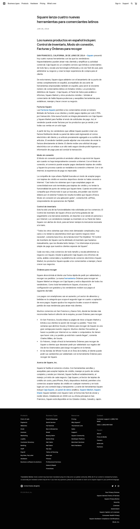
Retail (48, 432)
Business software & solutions (31, 462)
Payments (24, 422)
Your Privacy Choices (112, 492)
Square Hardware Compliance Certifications (104, 518)
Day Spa (48, 449)
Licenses (116, 505)
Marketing (24, 435)
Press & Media (102, 437)
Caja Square (48, 390)
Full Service (50, 425)
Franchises (50, 468)
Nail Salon (49, 445)
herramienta (69, 278)
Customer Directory (27, 442)
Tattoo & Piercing (52, 452)
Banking (23, 445)
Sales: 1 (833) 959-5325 (104, 425)
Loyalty (23, 439)
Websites (24, 425)
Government (115, 509)
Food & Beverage (52, 419)
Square (90, 55)
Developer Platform (78, 439)
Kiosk (22, 429)
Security (116, 502)
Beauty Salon (50, 435)
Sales (73, 429)
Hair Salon (49, 442)
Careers (99, 440)
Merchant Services (77, 442)
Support (74, 432)
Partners (100, 447)
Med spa (49, 455)
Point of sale (25, 419)
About (99, 433)
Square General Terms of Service (108, 495)
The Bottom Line (77, 425)
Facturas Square (48, 110)
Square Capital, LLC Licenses (109, 512)
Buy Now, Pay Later (27, 455)
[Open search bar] (132, 3)
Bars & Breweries (52, 429)
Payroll (23, 452)
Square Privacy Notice (112, 499)
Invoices (23, 432)
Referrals (100, 443)
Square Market (86, 390)
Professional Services (53, 462)
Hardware (24, 458)
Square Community (77, 435)
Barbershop (50, 439)
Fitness (48, 458)
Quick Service (50, 422)
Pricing (73, 419)
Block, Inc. (116, 522)
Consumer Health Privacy (110, 515)
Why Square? (75, 422)
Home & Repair (51, 465)
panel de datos (64, 390)
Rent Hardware (76, 445)
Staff (22, 449)
